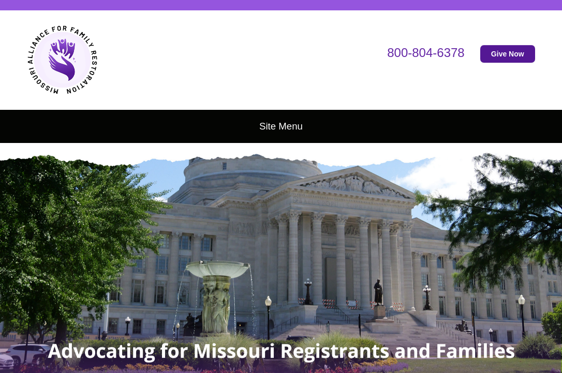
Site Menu (281, 126)
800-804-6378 (425, 53)
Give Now (507, 54)
